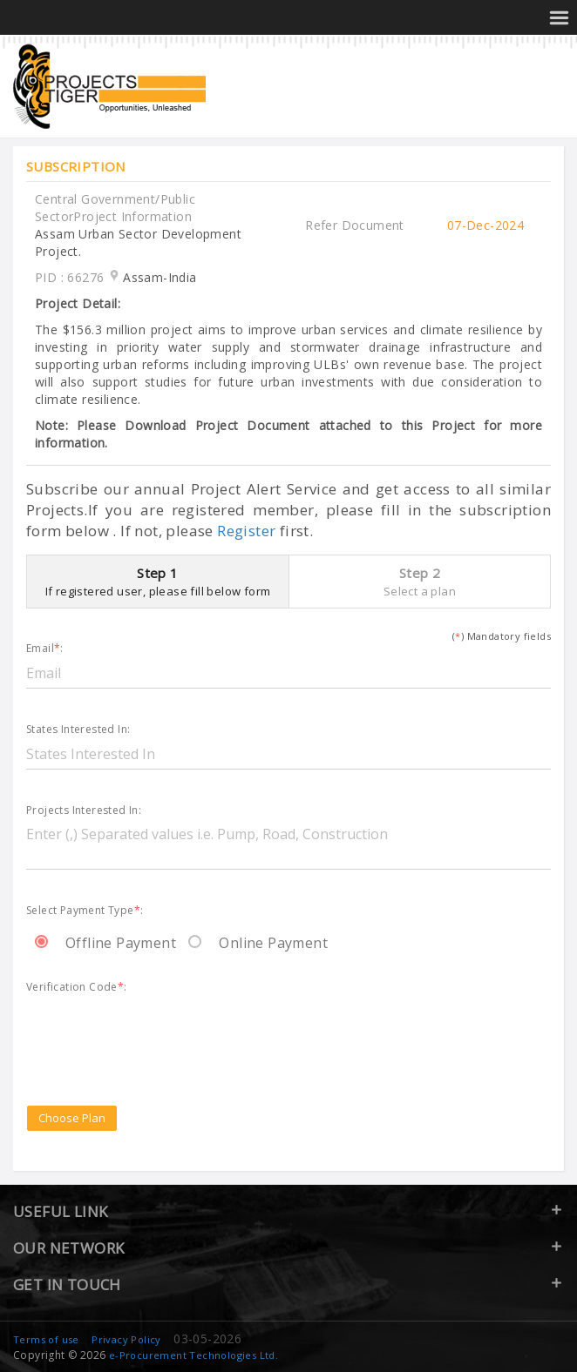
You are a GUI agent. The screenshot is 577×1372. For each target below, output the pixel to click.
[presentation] (158, 1029)
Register (246, 531)
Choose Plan (71, 1118)
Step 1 (157, 581)
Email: (45, 649)
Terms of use (46, 1339)
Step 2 (419, 581)
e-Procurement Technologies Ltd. (193, 1355)
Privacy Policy (126, 1339)
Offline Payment (105, 942)
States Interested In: (78, 730)
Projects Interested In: (83, 811)
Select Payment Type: (84, 911)
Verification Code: (76, 987)
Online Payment (258, 942)
